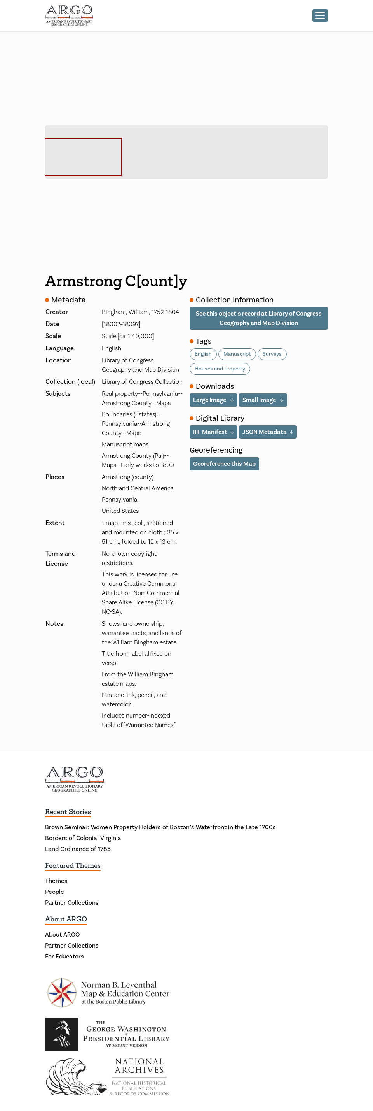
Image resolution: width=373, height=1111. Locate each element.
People (54, 892)
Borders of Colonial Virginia (83, 838)
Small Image (259, 400)
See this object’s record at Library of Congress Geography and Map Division (259, 318)
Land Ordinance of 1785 (78, 849)
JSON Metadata (264, 431)
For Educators (64, 956)
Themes (56, 881)
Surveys (272, 354)
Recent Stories (68, 811)
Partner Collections (72, 903)
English (203, 354)
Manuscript (237, 354)
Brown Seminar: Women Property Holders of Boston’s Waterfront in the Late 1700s (160, 827)
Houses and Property (220, 368)
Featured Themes (73, 865)
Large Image (210, 400)
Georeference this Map (224, 463)
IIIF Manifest (210, 431)
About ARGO (66, 919)
